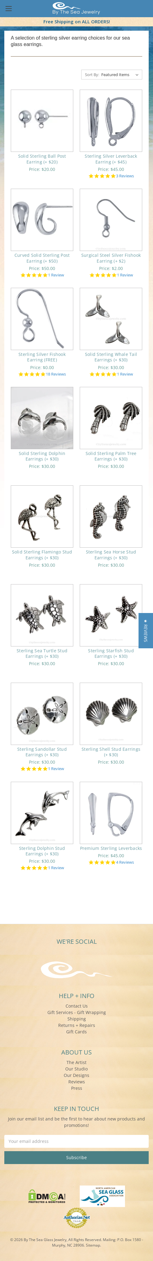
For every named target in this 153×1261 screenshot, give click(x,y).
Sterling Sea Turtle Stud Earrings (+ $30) (42, 653)
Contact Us (77, 1006)
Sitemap (93, 1245)
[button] (146, 630)
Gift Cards (76, 1032)
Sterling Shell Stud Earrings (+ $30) (111, 752)
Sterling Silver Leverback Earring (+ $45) (111, 158)
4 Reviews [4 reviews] (125, 862)
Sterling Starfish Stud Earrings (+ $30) (111, 653)
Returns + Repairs (76, 1025)
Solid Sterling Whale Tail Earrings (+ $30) (111, 357)
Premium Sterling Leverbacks (111, 848)
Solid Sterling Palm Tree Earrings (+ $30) (111, 456)
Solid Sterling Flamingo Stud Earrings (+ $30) (42, 554)
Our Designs (76, 1075)
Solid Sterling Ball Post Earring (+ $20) (42, 158)
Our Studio (76, 1069)
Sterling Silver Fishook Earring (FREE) (42, 357)
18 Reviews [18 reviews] (56, 374)
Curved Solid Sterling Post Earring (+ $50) (42, 258)
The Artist (76, 1062)
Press (76, 1088)
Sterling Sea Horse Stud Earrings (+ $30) (111, 554)
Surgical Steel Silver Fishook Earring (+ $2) (111, 258)
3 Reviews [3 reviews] (125, 176)
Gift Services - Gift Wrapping (76, 1012)
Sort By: (92, 74)
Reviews (76, 1082)
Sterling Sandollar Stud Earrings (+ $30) (42, 752)
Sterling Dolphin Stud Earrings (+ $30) (42, 851)
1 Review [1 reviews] (56, 275)
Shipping (76, 1019)
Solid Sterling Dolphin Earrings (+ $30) (42, 456)
